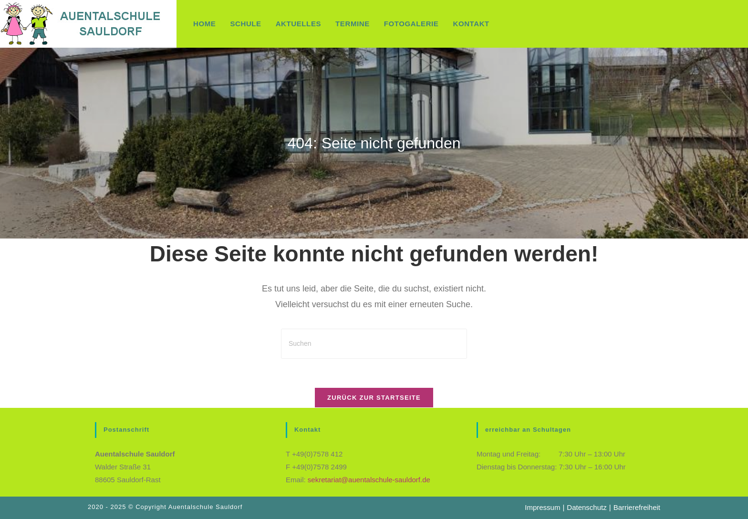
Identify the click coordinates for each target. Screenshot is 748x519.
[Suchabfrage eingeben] (374, 344)
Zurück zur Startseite (374, 397)
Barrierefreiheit (636, 507)
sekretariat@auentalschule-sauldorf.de (369, 480)
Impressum (542, 507)
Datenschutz (586, 507)
